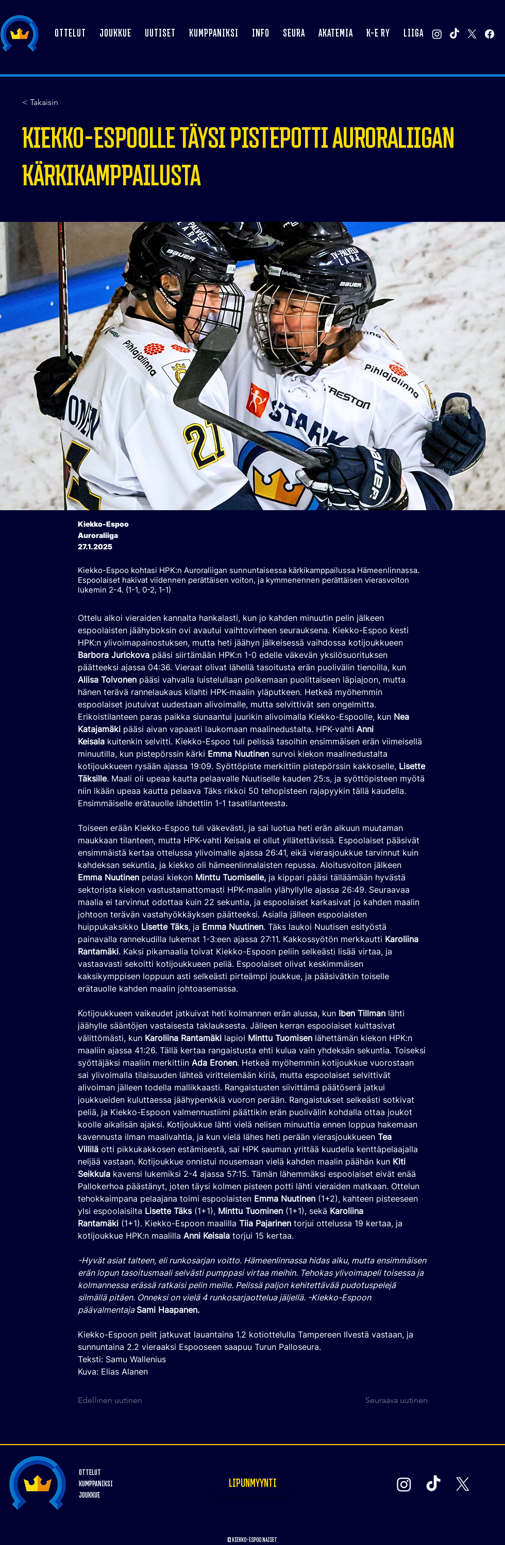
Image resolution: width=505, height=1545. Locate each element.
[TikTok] (454, 34)
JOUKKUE (89, 1495)
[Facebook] (489, 34)
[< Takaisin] (56, 102)
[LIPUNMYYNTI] (252, 1484)
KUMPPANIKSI (96, 1484)
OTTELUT (90, 1473)
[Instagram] (437, 34)
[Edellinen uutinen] (112, 1400)
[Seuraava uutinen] (391, 1400)
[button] (115, 34)
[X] (472, 34)
